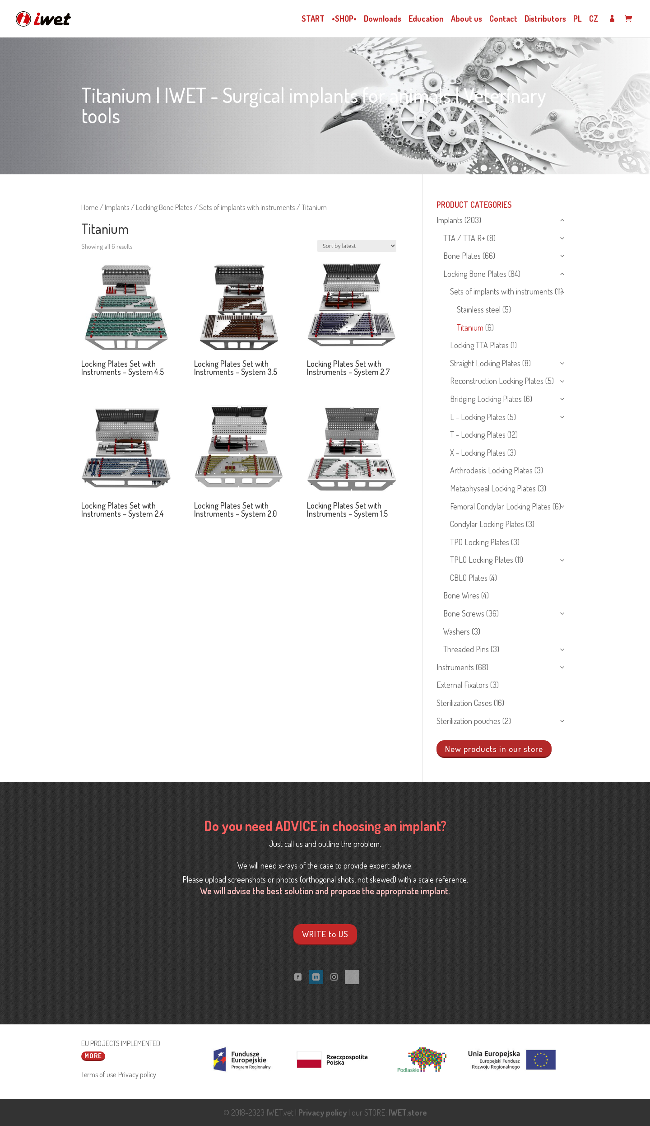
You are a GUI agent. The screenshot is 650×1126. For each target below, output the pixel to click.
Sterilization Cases (464, 703)
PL (577, 19)
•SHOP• (344, 19)
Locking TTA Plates (479, 345)
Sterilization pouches (468, 721)
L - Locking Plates (478, 417)
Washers (456, 631)
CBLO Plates (469, 578)
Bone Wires (461, 595)
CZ (594, 19)
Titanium (470, 327)
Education (426, 19)
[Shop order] (356, 246)
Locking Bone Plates (164, 207)
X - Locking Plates (478, 453)
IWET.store (408, 1112)
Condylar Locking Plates (487, 524)
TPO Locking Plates (479, 542)
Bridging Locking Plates (486, 399)
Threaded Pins (466, 649)
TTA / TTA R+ (464, 238)
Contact (503, 19)
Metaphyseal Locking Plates (493, 488)
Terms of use (98, 1074)
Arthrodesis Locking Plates (491, 470)
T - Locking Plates (478, 434)
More (93, 1055)
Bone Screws (463, 613)
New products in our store (494, 748)
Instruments (455, 667)
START (313, 19)
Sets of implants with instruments (247, 207)
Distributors (545, 19)
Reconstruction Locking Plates (496, 381)
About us (466, 19)
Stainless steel (479, 309)
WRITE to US (325, 933)
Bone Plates (462, 256)
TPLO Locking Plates (481, 560)
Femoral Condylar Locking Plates (500, 506)
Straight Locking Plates (485, 363)
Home (89, 207)
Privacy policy (137, 1074)
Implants (117, 207)
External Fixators (462, 685)
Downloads (382, 19)
